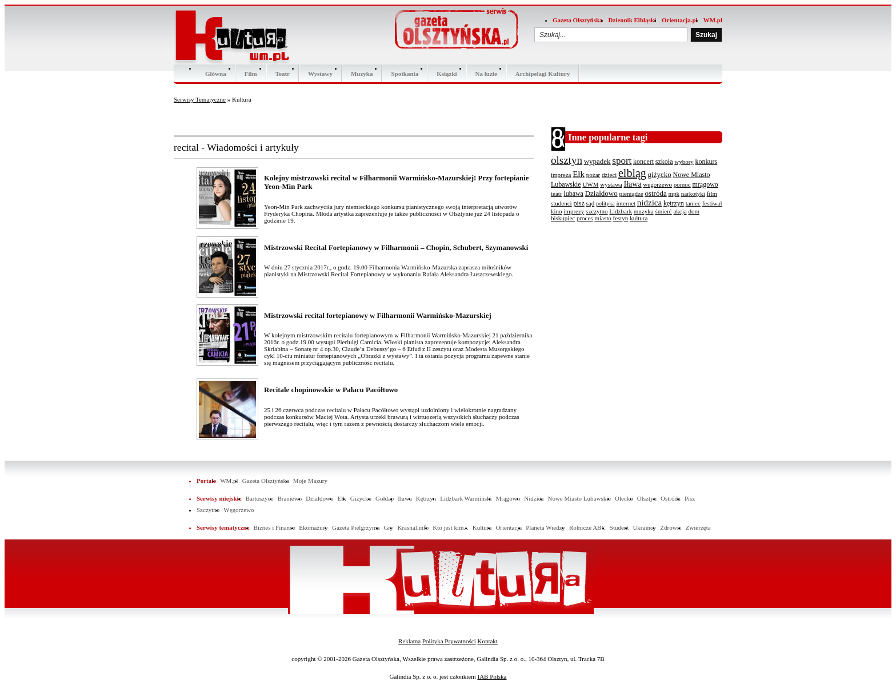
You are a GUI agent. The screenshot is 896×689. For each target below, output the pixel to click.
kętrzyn (673, 203)
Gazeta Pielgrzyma (355, 527)
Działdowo (601, 193)
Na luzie (486, 73)
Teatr (282, 73)
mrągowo (705, 184)
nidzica (649, 202)
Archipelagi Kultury (542, 73)
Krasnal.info (413, 527)
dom (693, 211)
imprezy (573, 211)
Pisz (690, 498)
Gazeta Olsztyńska (578, 20)
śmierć (663, 211)
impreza (561, 174)
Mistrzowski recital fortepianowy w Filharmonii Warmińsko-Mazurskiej (377, 316)
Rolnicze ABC (587, 527)
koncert (643, 162)
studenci (561, 203)
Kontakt (487, 641)
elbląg (632, 173)
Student (619, 527)
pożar (593, 174)
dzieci (609, 174)
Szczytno (208, 509)
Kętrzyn (426, 498)
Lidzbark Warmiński (465, 498)
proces (585, 218)
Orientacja (508, 527)
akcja (679, 211)
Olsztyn (647, 498)
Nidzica (533, 498)
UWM (590, 184)
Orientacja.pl (680, 20)
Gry (388, 527)
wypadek (597, 161)
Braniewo (289, 498)
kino (556, 211)
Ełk (579, 174)
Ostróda (671, 498)
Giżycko (360, 498)
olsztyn (566, 160)
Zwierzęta (698, 527)
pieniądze (631, 193)
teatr (556, 193)
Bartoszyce (260, 498)
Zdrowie (670, 527)
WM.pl (712, 20)
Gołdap (384, 498)
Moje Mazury (310, 480)
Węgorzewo (238, 509)
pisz (578, 203)
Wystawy (320, 73)
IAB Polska (491, 676)
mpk (673, 193)
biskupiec (563, 218)
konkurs (706, 162)
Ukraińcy (644, 527)
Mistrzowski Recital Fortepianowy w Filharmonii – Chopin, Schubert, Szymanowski (396, 248)
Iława (633, 184)
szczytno (596, 211)
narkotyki (693, 193)
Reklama (409, 641)
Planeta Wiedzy (545, 527)
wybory (684, 161)
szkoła (664, 162)
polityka (605, 203)
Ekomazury (313, 527)
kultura (638, 218)
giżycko (659, 174)
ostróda (655, 193)
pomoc (682, 184)
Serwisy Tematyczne (200, 99)
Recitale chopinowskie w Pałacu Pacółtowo (331, 390)
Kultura (482, 527)
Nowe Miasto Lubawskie (579, 498)
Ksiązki (447, 73)
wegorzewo (657, 184)
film (712, 193)
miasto (602, 218)
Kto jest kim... (451, 527)
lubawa (573, 194)
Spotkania (404, 73)
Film (251, 73)
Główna (215, 73)
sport (621, 160)
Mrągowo (508, 498)
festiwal (712, 203)
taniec (693, 203)
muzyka (644, 211)
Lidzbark (620, 211)
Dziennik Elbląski (632, 20)
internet (625, 203)
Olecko (624, 498)
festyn (620, 218)
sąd (590, 203)
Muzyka (362, 73)
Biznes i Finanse (274, 527)
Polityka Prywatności (449, 641)
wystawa (611, 184)
